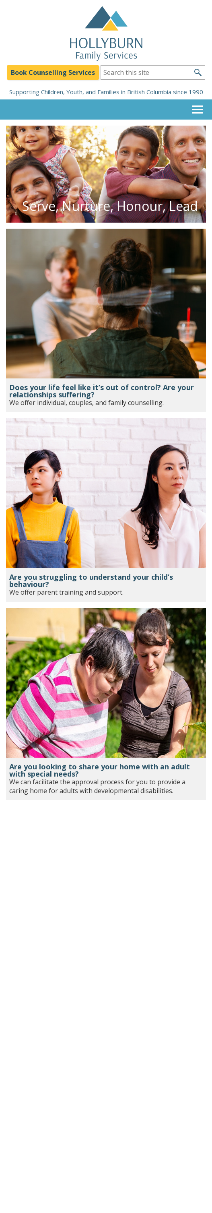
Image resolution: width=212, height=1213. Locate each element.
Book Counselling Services (53, 72)
